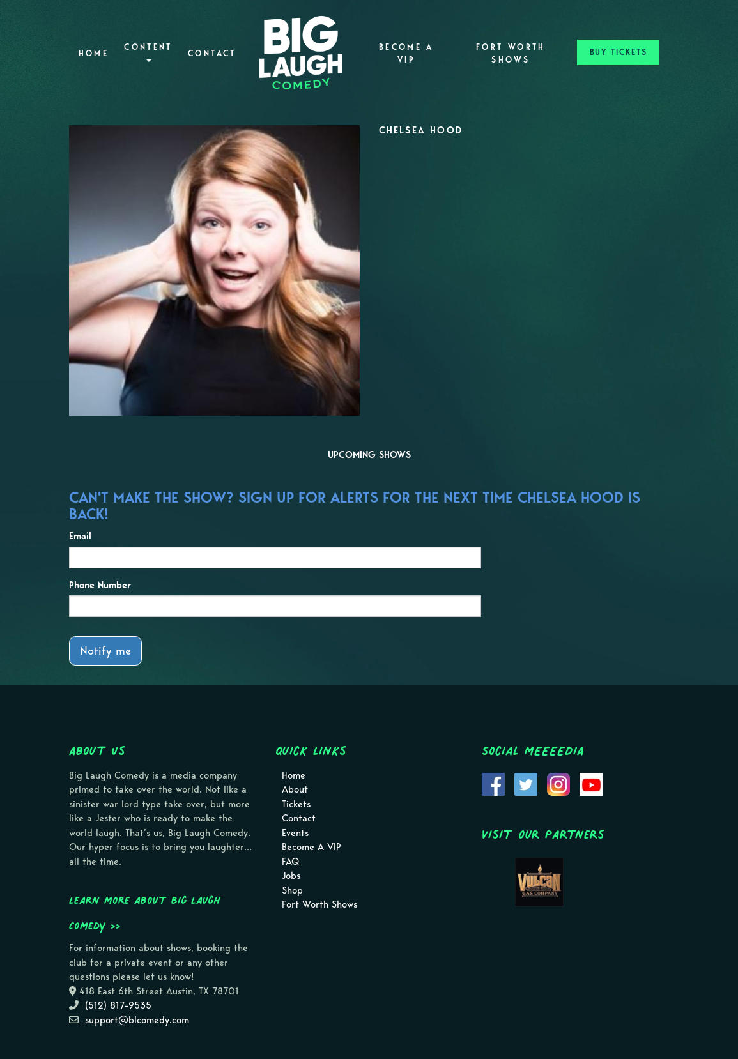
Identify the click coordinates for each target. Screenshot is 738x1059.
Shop (292, 890)
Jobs (291, 875)
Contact (212, 53)
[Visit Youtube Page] (591, 783)
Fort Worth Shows (511, 53)
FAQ (290, 861)
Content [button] (148, 52)
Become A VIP (406, 53)
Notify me (105, 650)
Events (295, 833)
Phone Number (100, 585)
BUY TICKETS (618, 52)
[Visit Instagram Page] (558, 783)
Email (80, 536)
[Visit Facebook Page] (493, 783)
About (295, 789)
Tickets (296, 804)
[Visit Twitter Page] (525, 783)
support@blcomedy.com (137, 1020)
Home (94, 53)
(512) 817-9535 (118, 1005)
